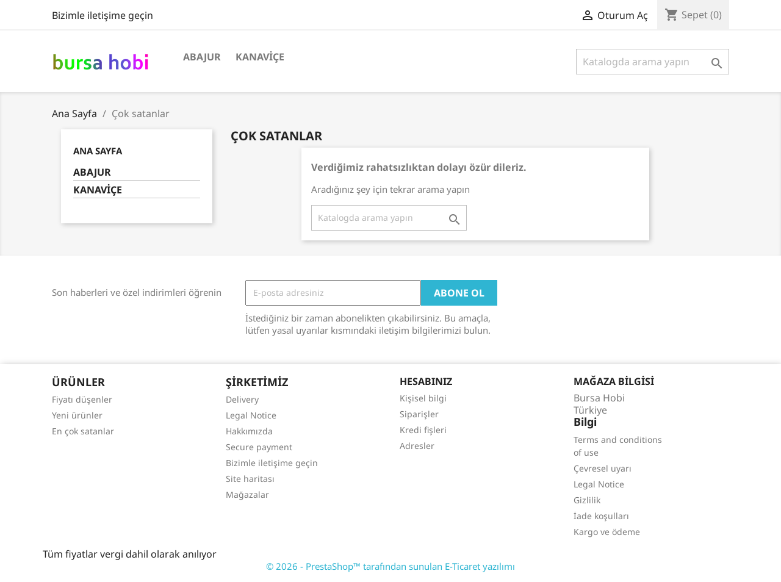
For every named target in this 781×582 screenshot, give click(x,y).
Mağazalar (247, 494)
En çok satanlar (83, 431)
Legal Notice (251, 415)
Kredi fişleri (423, 430)
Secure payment (259, 447)
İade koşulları (601, 516)
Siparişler (419, 414)
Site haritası (250, 478)
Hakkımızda (249, 431)
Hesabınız (426, 381)
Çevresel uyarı (603, 468)
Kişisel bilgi (423, 398)
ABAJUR (202, 56)
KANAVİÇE (260, 56)
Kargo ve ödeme (607, 531)
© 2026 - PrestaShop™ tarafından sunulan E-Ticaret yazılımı (390, 566)
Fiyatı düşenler (82, 399)
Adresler (417, 445)
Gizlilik (587, 500)
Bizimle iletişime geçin (102, 15)
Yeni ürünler (77, 415)
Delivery (242, 399)
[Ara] (652, 61)
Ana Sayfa (97, 151)
